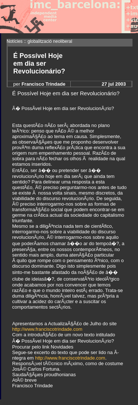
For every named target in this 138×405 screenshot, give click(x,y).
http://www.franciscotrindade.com (47, 329)
